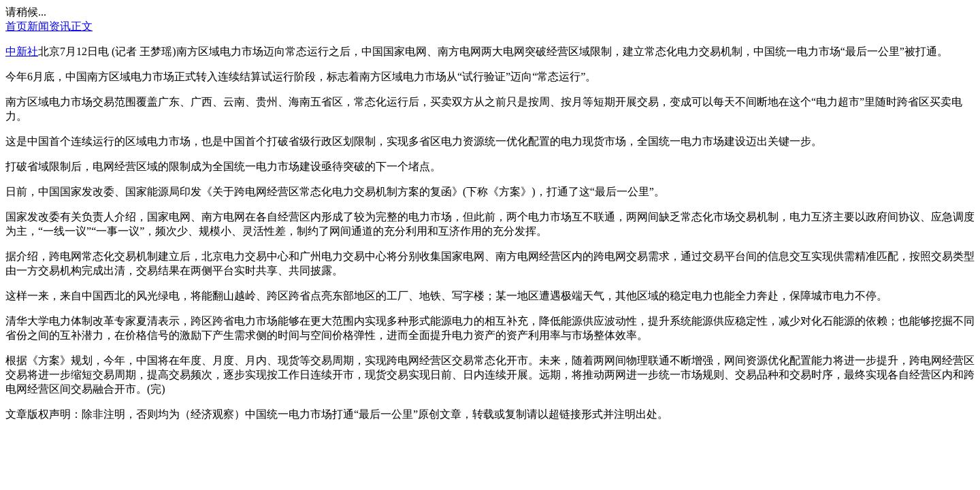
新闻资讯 (49, 26)
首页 (16, 26)
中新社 (21, 51)
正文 (82, 26)
